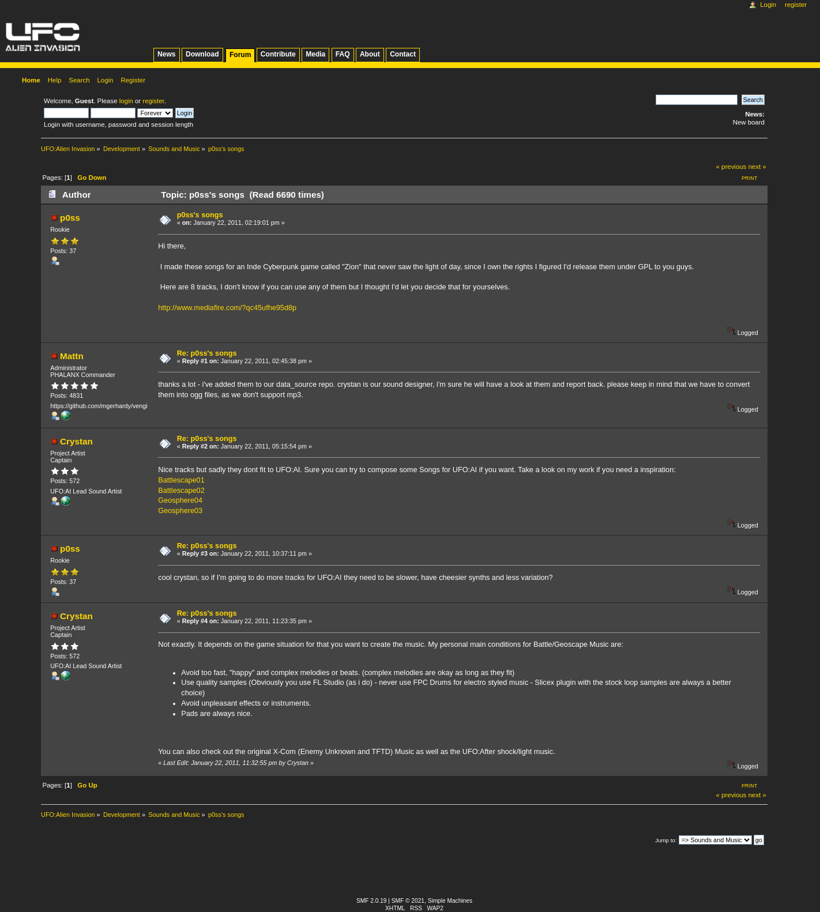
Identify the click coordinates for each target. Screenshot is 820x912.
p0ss (70, 218)
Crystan (76, 441)
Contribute (278, 54)
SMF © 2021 (408, 901)
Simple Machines (450, 901)
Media (315, 54)
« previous (731, 166)
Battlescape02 (181, 491)
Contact (403, 54)
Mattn (72, 356)
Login (768, 4)
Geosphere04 (180, 500)
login (126, 100)
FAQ (343, 54)
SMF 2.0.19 (371, 901)
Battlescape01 (181, 480)
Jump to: (665, 840)
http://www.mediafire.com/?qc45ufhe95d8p (227, 308)
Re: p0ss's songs (207, 353)
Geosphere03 (180, 511)
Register (796, 4)
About (370, 54)
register (153, 100)
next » (757, 166)
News (166, 54)
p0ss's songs (200, 215)
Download (202, 54)
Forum (240, 55)
